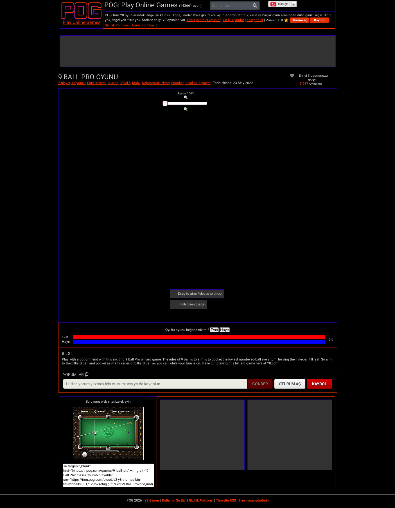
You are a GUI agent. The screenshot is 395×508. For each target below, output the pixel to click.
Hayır (224, 330)
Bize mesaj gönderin (253, 500)
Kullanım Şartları (174, 500)
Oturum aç (299, 20)
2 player (64, 83)
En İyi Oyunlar (233, 20)
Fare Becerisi (96, 83)
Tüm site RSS (226, 500)
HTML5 (125, 83)
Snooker (177, 83)
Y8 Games (152, 500)
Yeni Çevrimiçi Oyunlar (204, 20)
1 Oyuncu (78, 83)
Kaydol (319, 20)
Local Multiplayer (198, 83)
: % (186, 93)
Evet (214, 330)
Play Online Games (81, 22)
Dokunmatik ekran (156, 83)
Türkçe (279, 4)
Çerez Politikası (143, 25)
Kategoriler (255, 20)
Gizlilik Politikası (117, 25)
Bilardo (113, 83)
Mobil (136, 83)
